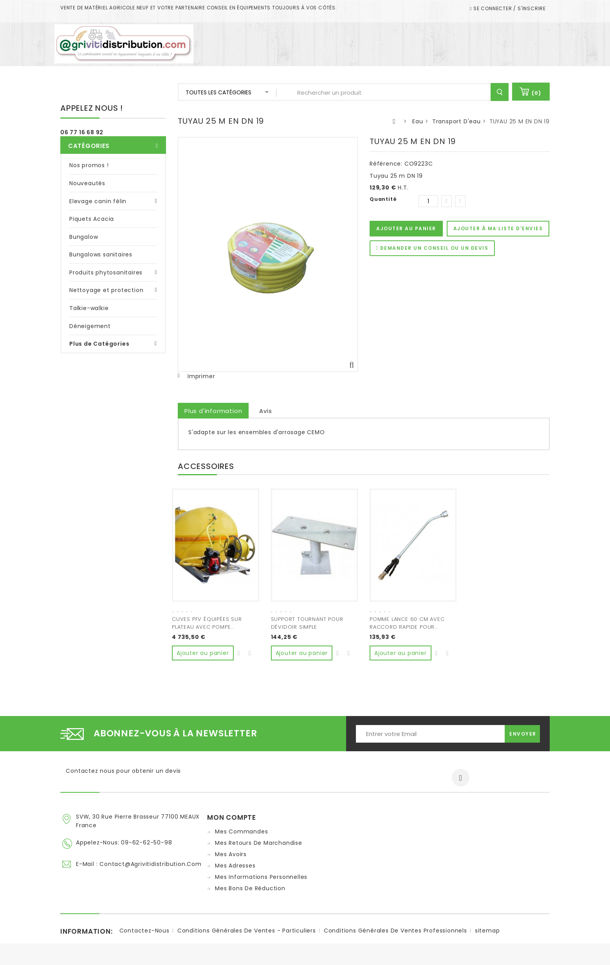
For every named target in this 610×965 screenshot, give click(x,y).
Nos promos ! (89, 165)
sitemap (487, 929)
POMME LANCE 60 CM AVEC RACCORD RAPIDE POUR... (407, 623)
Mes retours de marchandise (258, 841)
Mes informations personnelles (261, 875)
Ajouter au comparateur (250, 650)
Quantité (383, 199)
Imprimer (201, 376)
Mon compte (231, 815)
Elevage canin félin (97, 201)
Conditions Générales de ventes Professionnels (395, 929)
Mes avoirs (231, 852)
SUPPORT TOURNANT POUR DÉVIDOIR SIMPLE (307, 623)
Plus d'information (213, 411)
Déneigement (90, 326)
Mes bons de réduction (250, 886)
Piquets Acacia (91, 219)
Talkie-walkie (88, 308)
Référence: (386, 164)
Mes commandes (241, 829)
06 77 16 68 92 (81, 132)
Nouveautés (87, 183)
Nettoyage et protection (106, 290)
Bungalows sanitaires (100, 254)
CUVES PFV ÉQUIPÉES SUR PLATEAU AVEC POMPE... (207, 623)
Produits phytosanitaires (106, 272)
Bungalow (83, 237)
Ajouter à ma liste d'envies (498, 228)
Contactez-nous (144, 929)
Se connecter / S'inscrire (509, 8)
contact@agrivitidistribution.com (150, 862)
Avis (265, 411)
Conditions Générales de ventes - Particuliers (246, 929)
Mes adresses (235, 864)
